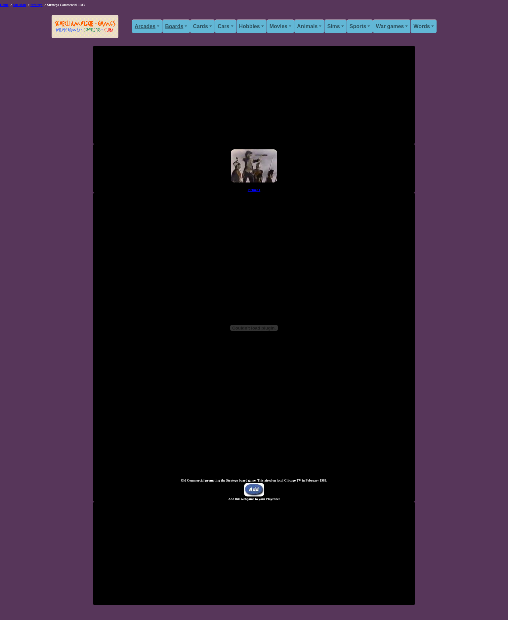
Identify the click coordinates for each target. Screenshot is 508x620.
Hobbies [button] (249, 26)
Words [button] (421, 26)
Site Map (19, 5)
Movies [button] (278, 26)
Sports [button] (358, 26)
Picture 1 (254, 190)
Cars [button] (224, 26)
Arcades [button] (145, 26)
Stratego (36, 5)
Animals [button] (307, 26)
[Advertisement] (254, 97)
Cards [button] (200, 26)
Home (4, 5)
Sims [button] (333, 26)
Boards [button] (174, 26)
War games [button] (390, 26)
